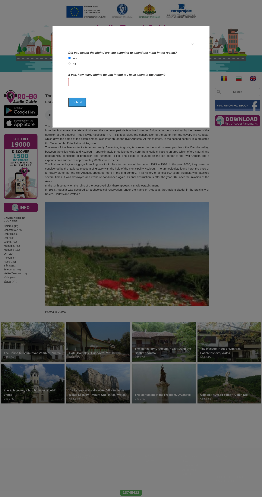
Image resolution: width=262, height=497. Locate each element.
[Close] (192, 44)
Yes (75, 58)
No (74, 63)
